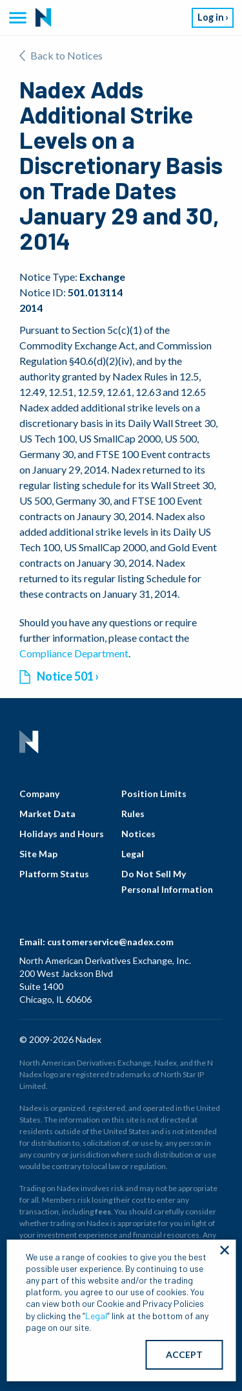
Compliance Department (73, 653)
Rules (133, 813)
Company (39, 793)
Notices (138, 833)
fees (103, 1211)
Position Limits (154, 793)
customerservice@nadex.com (110, 941)
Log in (210, 17)
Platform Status (54, 873)
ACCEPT (184, 1354)
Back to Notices (61, 55)
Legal (132, 853)
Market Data (47, 813)
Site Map (38, 853)
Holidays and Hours (61, 833)
